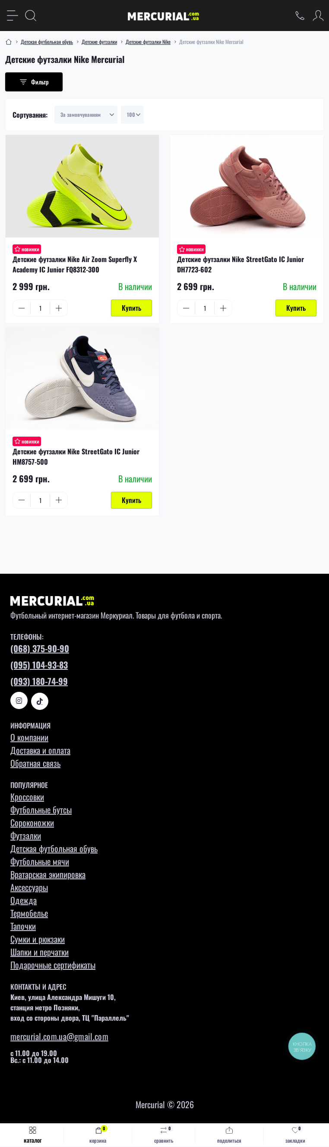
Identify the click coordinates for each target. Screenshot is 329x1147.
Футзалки (25, 835)
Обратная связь (35, 762)
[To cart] (131, 308)
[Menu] (12, 15)
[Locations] (300, 15)
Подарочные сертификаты (52, 964)
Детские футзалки (99, 41)
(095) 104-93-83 (39, 664)
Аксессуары (29, 887)
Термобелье (29, 912)
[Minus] (21, 308)
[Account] (318, 15)
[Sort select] (85, 115)
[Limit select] (132, 115)
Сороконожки (32, 822)
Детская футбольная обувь (47, 41)
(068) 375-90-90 (39, 648)
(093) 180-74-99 (39, 681)
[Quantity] (40, 308)
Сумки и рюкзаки (37, 938)
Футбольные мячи (39, 861)
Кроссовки (27, 796)
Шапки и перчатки (39, 951)
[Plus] (58, 308)
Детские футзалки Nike (148, 41)
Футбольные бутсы (41, 809)
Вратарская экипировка (47, 874)
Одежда (23, 900)
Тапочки (23, 925)
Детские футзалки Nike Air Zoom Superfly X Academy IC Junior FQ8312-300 (75, 264)
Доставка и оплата (40, 750)
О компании (29, 737)
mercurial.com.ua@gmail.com (59, 1036)
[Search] (30, 15)
